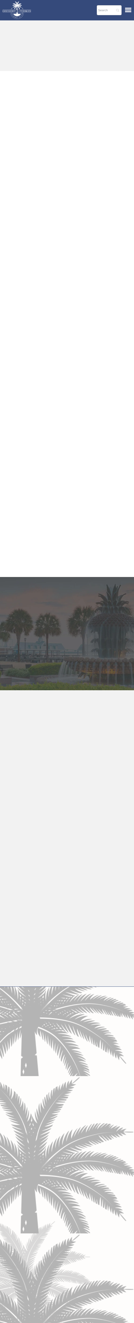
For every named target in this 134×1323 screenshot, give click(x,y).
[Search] (109, 10)
